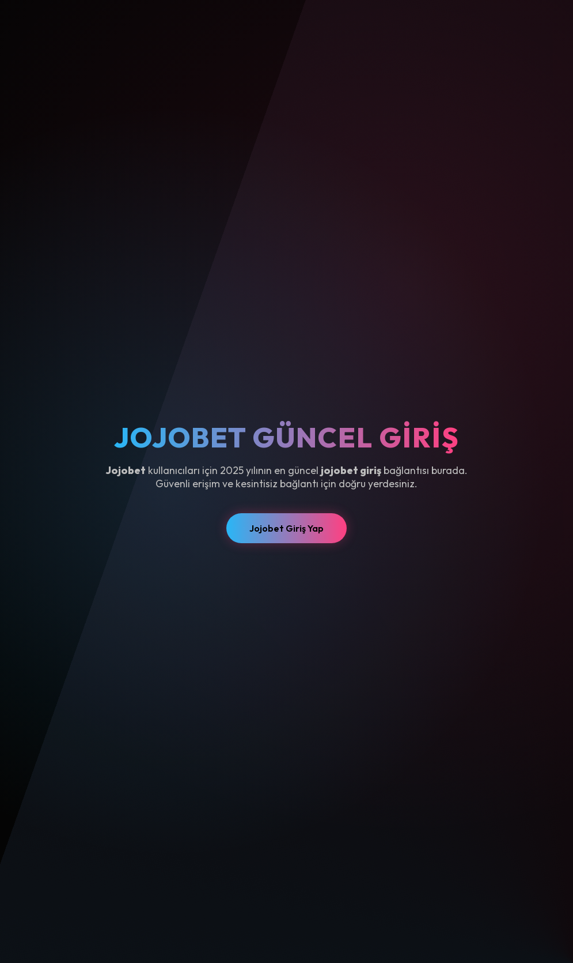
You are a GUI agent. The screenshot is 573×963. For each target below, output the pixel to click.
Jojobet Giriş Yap (286, 528)
